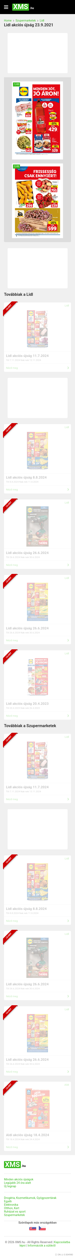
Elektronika (11, 1205)
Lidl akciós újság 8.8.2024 (26, 477)
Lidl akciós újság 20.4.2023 (27, 704)
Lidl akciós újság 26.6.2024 (27, 553)
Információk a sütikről (42, 1245)
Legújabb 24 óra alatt (17, 1183)
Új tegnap (10, 1186)
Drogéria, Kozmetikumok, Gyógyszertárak (30, 1198)
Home (8, 20)
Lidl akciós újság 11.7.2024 (27, 356)
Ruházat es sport (15, 1211)
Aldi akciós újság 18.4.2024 (27, 1135)
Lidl (42, 20)
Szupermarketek (26, 20)
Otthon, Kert (11, 1208)
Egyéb (8, 1201)
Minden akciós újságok (18, 1179)
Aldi (66, 1084)
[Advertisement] (38, 53)
